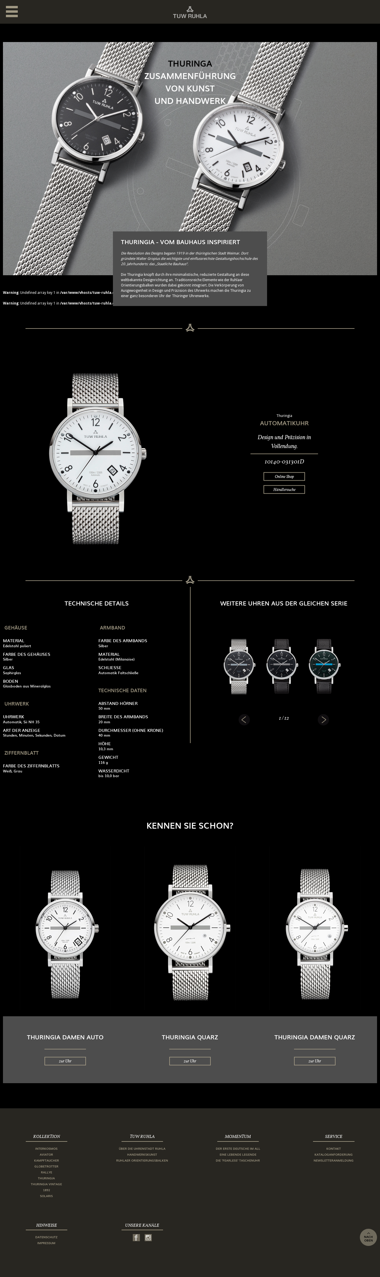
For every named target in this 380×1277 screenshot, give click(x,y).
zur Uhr (65, 1061)
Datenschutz (46, 1237)
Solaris (46, 1196)
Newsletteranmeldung (334, 1160)
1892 (46, 1190)
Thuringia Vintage (46, 1184)
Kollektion (46, 1136)
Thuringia (46, 1178)
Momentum (238, 1136)
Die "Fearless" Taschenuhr (238, 1160)
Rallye (46, 1172)
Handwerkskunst (142, 1154)
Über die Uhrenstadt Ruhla (142, 1148)
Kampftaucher (46, 1160)
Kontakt (333, 1148)
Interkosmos (46, 1148)
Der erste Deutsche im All (238, 1148)
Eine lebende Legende (238, 1154)
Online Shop (284, 476)
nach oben (368, 1237)
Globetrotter (46, 1166)
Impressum (46, 1243)
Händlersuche (284, 489)
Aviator (46, 1154)
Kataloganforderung (333, 1154)
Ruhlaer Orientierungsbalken (142, 1160)
